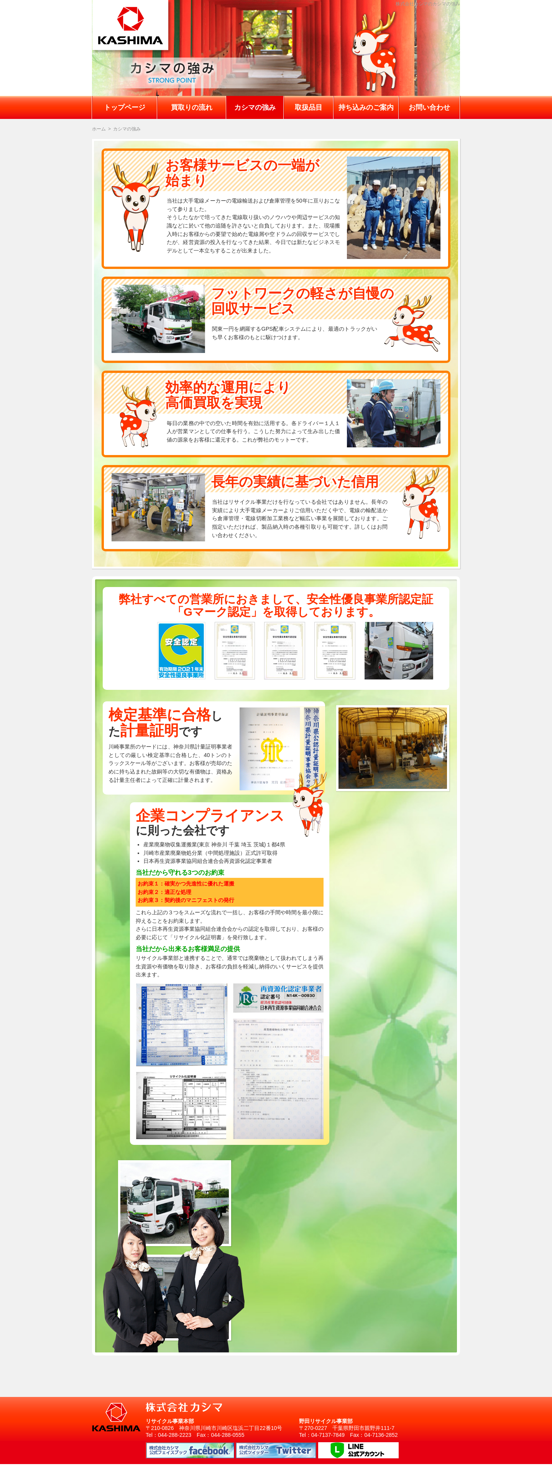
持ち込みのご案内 (366, 107)
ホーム (99, 129)
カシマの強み (255, 107)
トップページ (124, 107)
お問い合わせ (429, 107)
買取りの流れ (191, 107)
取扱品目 (308, 107)
